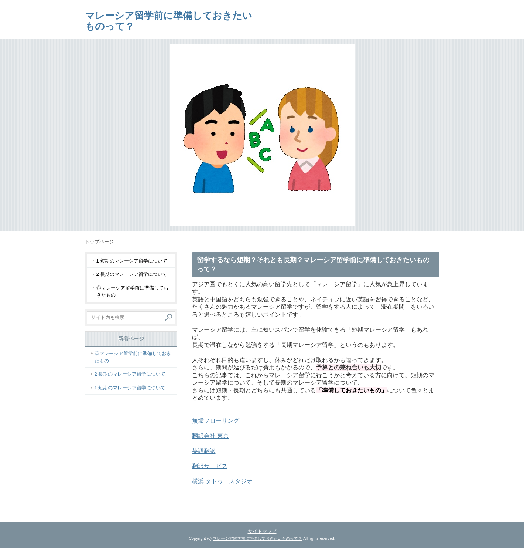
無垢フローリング (215, 420)
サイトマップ (262, 531)
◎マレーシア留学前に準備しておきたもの (132, 291)
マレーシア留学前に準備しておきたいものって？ (168, 21)
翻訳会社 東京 (210, 436)
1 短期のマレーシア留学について (132, 261)
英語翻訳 (204, 451)
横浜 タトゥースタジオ (222, 481)
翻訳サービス (209, 466)
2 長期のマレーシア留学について (132, 274)
